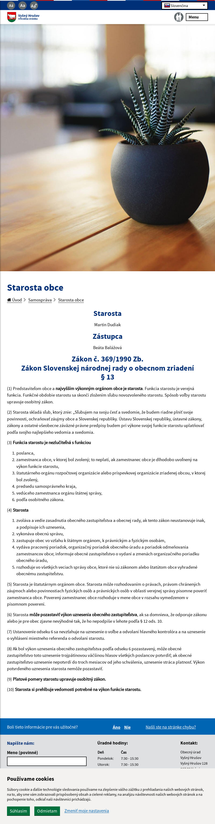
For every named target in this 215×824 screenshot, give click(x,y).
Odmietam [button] (47, 811)
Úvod (14, 300)
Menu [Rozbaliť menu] (197, 17)
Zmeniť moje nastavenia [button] (86, 811)
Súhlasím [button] (18, 811)
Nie (128, 727)
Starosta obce (71, 300)
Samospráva (40, 300)
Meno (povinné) (22, 752)
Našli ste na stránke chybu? (171, 727)
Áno (117, 727)
